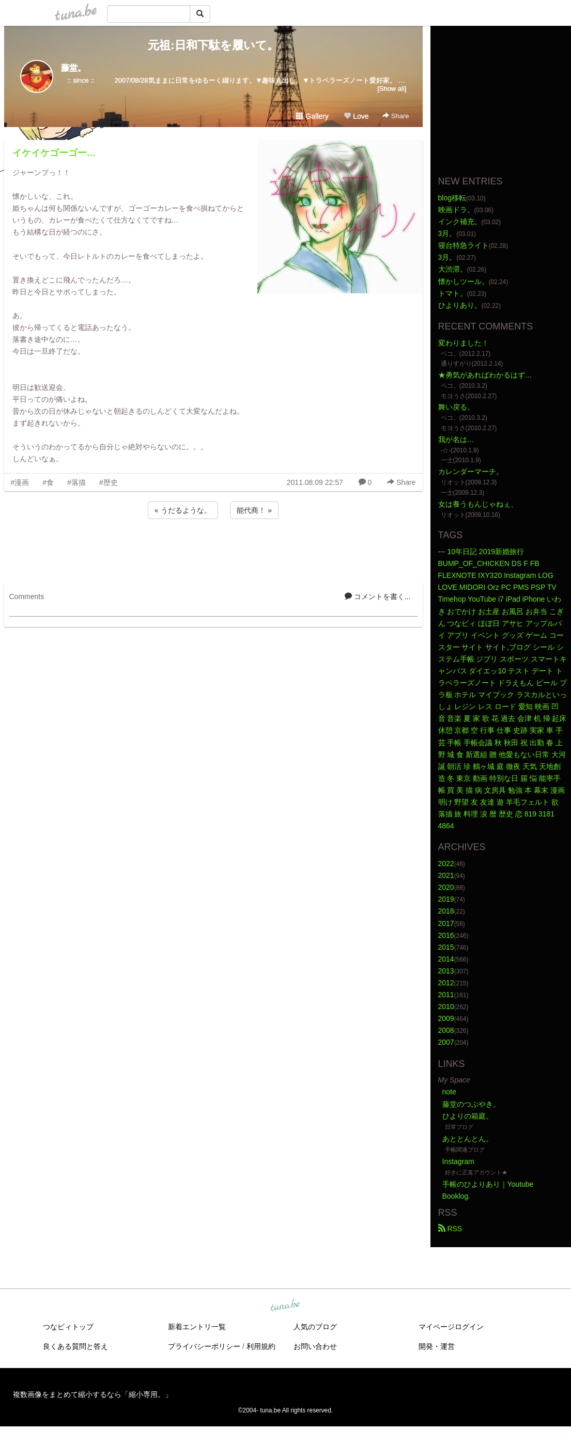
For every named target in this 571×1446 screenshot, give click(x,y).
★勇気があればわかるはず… (485, 375)
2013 (446, 971)
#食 (48, 482)
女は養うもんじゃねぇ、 (478, 504)
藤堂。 (73, 68)
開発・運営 (437, 1346)
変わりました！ (463, 343)
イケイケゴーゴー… (54, 153)
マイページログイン (451, 1327)
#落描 (76, 482)
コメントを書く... (378, 596)
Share (395, 116)
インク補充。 (460, 221)
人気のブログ (315, 1327)
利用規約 (260, 1346)
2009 (446, 1018)
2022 (446, 863)
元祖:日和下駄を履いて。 (213, 45)
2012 (446, 983)
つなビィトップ (68, 1327)
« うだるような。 (183, 510)
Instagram (458, 1161)
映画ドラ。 (456, 210)
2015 (446, 947)
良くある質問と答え (75, 1346)
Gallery (312, 116)
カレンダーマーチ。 (470, 471)
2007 (446, 1042)
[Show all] (391, 88)
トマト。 (452, 293)
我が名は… (456, 439)
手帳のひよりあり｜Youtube (488, 1184)
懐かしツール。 (463, 281)
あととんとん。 (467, 1139)
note (449, 1092)
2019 (446, 899)
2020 (446, 887)
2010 (446, 1006)
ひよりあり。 (460, 305)
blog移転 (452, 198)
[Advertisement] (213, 549)
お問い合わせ (315, 1346)
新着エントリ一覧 (197, 1327)
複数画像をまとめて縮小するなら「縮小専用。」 (92, 1394)
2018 (446, 911)
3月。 (447, 233)
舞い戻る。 (456, 407)
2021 (446, 875)
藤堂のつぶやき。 (471, 1104)
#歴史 (108, 482)
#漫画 (20, 482)
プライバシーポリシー (204, 1346)
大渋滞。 (452, 269)
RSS (450, 1228)
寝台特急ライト (463, 245)
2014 (446, 959)
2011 (446, 995)
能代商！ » (254, 510)
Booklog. (456, 1196)
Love (356, 116)
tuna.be (285, 1305)
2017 (446, 923)
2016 (446, 935)
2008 (446, 1030)
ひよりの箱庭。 (467, 1116)
